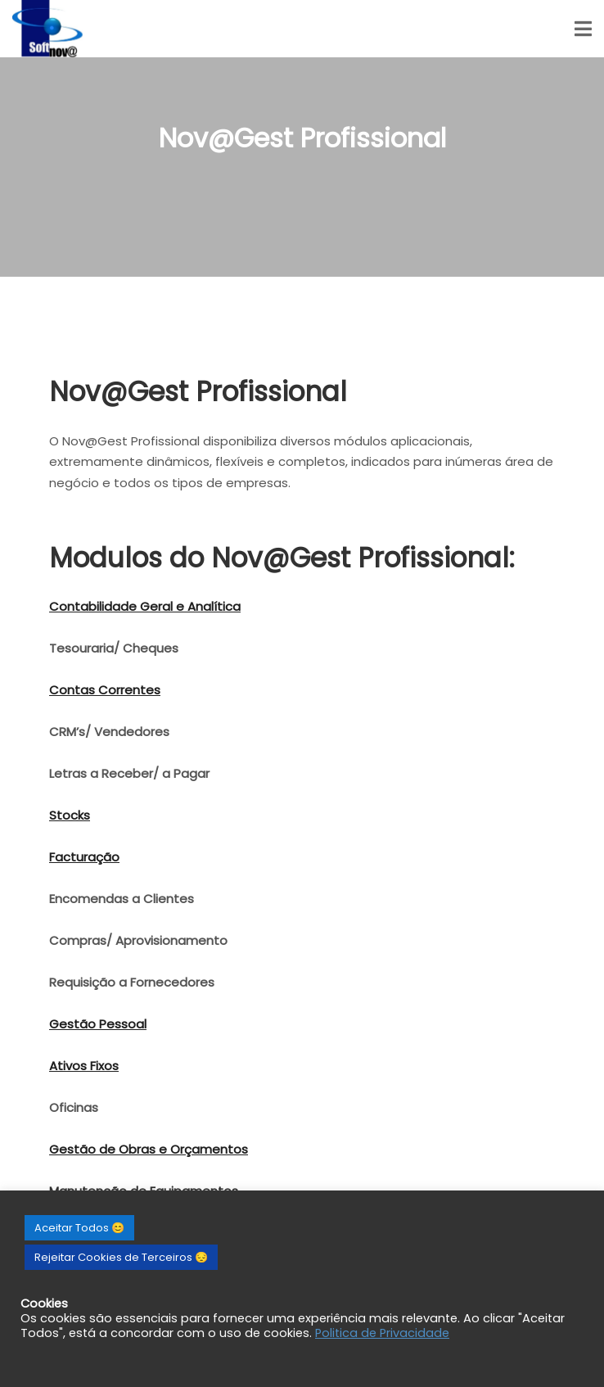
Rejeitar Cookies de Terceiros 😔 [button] (121, 1257)
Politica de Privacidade (382, 1333)
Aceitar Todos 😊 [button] (79, 1228)
